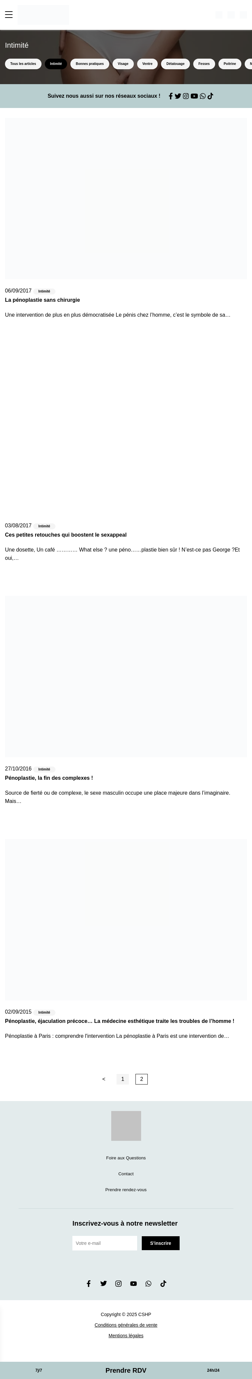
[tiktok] (163, 1285)
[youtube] (133, 1285)
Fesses (204, 64)
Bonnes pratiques (90, 64)
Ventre (147, 64)
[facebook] (88, 1285)
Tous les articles (23, 64)
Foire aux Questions (126, 1157)
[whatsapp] (148, 1285)
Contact (126, 1173)
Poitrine (230, 64)
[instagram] (118, 1285)
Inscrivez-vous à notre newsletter (125, 1223)
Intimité (56, 64)
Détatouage (175, 64)
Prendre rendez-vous (126, 1189)
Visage (123, 64)
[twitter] (103, 1285)
